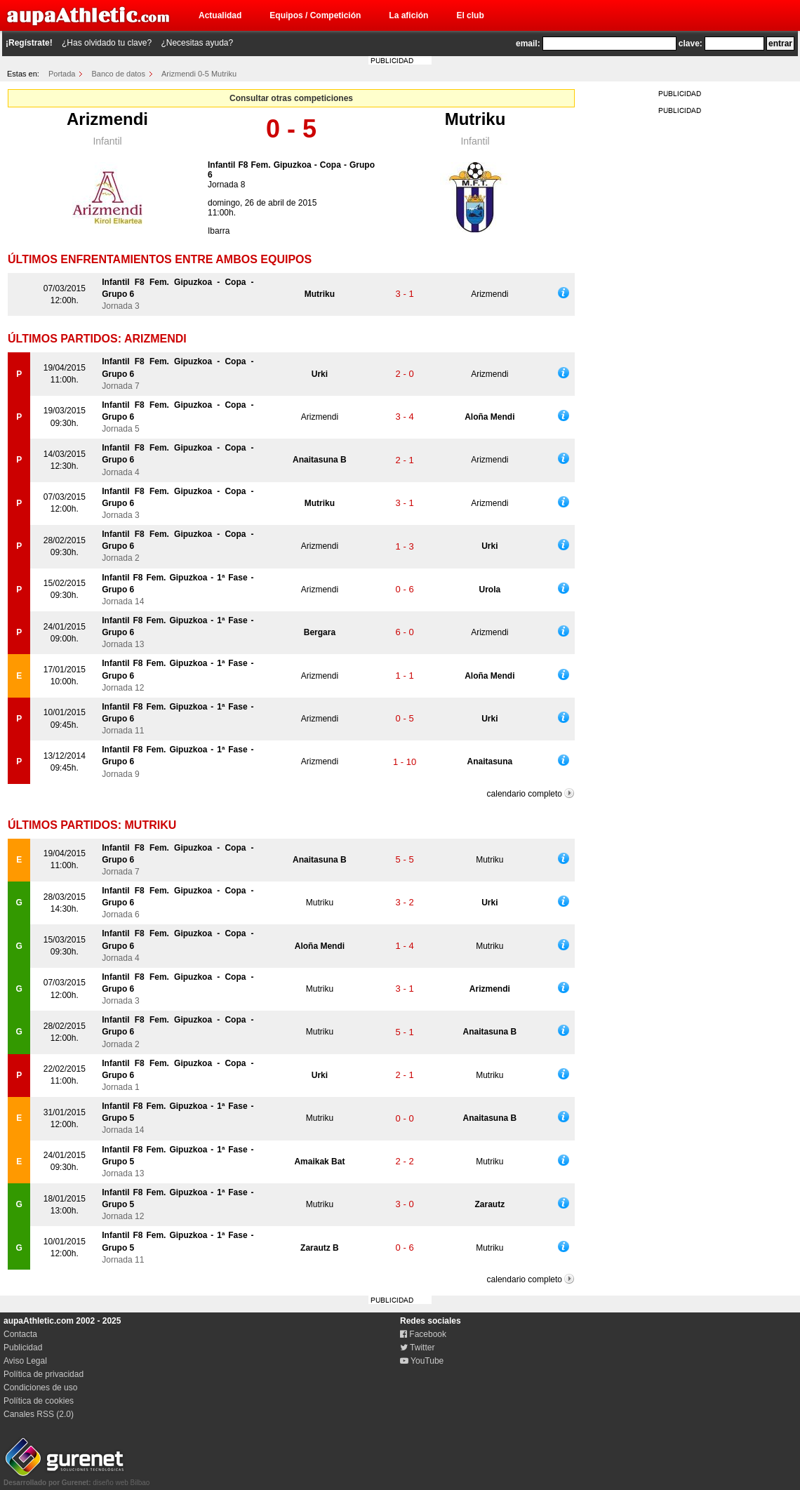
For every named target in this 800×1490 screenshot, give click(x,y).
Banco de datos (118, 73)
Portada (62, 73)
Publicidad (23, 1347)
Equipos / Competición (315, 15)
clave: (690, 43)
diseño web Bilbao (76, 1478)
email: (528, 43)
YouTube (422, 1361)
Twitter (417, 1347)
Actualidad (220, 15)
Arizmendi (107, 118)
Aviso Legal (25, 1361)
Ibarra (218, 231)
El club (470, 15)
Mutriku (475, 118)
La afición (408, 15)
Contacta (20, 1334)
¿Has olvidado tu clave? (107, 43)
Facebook (423, 1334)
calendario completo (524, 794)
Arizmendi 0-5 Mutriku (198, 73)
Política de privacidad (44, 1374)
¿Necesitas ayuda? (197, 43)
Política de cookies (39, 1401)
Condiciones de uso (40, 1387)
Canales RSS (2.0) (39, 1414)
